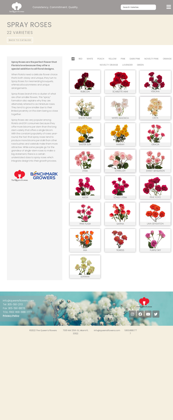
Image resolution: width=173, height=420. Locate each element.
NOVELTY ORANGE (109, 64)
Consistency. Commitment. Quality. (55, 7)
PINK (123, 58)
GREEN (140, 64)
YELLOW (112, 58)
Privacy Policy (11, 315)
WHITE (90, 58)
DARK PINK (135, 58)
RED (80, 58)
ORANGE (167, 58)
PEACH (100, 58)
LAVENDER (127, 64)
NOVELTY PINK (152, 58)
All (73, 58)
